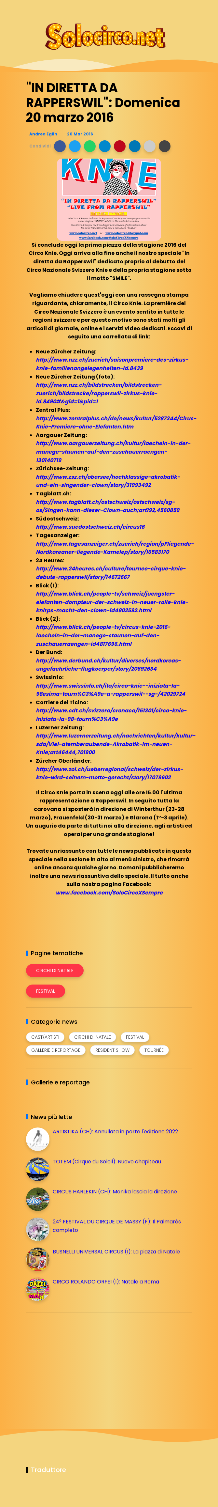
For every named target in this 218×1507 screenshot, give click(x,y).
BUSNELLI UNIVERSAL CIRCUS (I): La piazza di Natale (116, 1251)
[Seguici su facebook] (142, 9)
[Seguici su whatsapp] (176, 9)
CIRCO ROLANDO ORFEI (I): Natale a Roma (106, 1281)
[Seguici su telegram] (165, 9)
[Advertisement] (75, 1363)
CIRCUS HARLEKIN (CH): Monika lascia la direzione (115, 1191)
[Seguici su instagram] (154, 9)
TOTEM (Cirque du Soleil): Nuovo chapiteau (107, 1161)
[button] (60, 146)
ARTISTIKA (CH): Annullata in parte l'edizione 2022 (115, 1131)
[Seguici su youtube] (188, 9)
